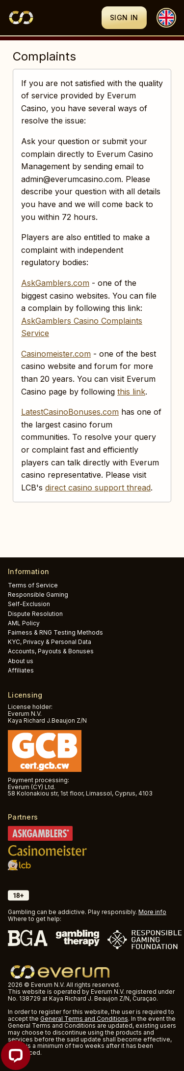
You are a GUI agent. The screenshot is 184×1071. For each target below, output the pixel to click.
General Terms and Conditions (84, 1018)
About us (20, 661)
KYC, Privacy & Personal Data (49, 641)
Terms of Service (33, 585)
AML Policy (24, 623)
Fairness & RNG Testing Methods (55, 632)
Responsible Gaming (38, 594)
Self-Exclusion (29, 604)
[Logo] (55, 18)
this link (131, 392)
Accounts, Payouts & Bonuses (51, 651)
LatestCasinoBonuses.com (70, 412)
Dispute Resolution (35, 613)
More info (152, 912)
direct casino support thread (98, 487)
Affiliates (21, 670)
